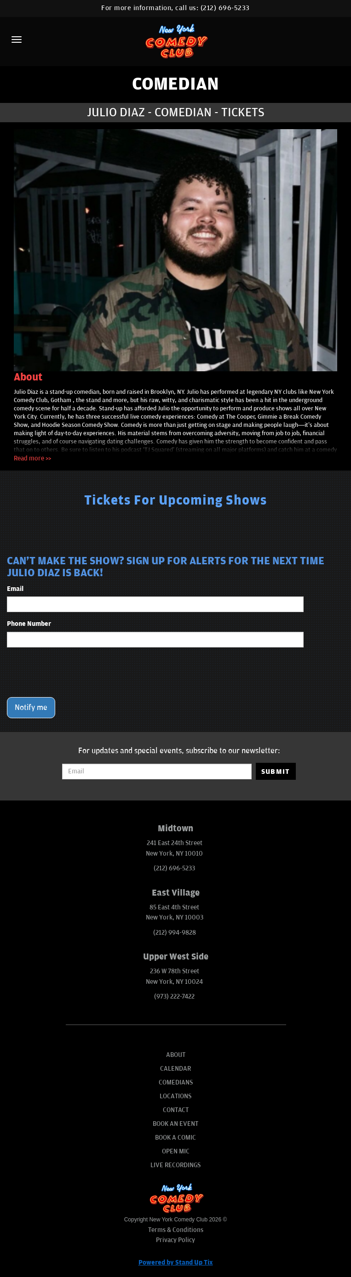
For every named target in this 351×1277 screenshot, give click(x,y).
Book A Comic (175, 1137)
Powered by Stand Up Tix (175, 1262)
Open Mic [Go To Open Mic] (176, 1151)
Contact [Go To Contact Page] (176, 1110)
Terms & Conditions (175, 1230)
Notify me (31, 707)
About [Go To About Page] (175, 1055)
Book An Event (175, 1124)
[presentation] (77, 672)
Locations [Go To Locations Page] (175, 1096)
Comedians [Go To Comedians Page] (176, 1082)
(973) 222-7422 (174, 996)
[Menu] (16, 39)
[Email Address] (156, 771)
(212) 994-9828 (174, 932)
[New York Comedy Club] (175, 41)
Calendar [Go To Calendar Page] (175, 1069)
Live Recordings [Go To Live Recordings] (175, 1165)
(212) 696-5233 (225, 8)
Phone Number (29, 624)
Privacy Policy (175, 1240)
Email (15, 589)
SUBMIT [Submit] (275, 771)
